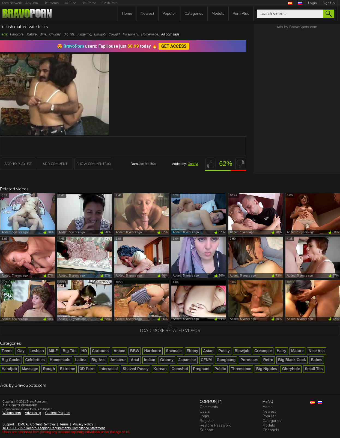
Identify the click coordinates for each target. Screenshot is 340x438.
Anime (119, 351)
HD (84, 351)
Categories (193, 13)
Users (205, 411)
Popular (169, 13)
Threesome (241, 369)
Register (207, 420)
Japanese (187, 360)
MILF (53, 351)
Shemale (174, 351)
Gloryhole (291, 369)
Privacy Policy (83, 424)
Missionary (130, 34)
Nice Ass (317, 351)
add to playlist (18, 164)
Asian (208, 351)
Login (312, 3)
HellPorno (89, 3)
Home (127, 13)
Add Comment (55, 164)
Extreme (67, 369)
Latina (81, 360)
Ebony (192, 351)
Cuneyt (193, 164)
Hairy (281, 351)
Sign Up (329, 3)
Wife (43, 34)
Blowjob (100, 34)
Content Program (57, 413)
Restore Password (215, 425)
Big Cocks (11, 360)
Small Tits (314, 369)
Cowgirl (114, 34)
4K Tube (70, 3)
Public (220, 369)
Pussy (223, 351)
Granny (167, 360)
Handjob (9, 369)
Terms (64, 424)
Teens (7, 351)
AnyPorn (31, 3)
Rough (49, 369)
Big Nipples (266, 369)
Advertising (33, 413)
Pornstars (249, 360)
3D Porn (87, 369)
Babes (316, 360)
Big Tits (69, 34)
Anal (135, 360)
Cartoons (100, 351)
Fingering (84, 34)
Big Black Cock (292, 360)
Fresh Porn (109, 3)
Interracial (108, 369)
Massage (30, 369)
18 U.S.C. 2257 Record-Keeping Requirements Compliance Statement (53, 428)
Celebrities (35, 360)
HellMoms (51, 3)
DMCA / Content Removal (36, 424)
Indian (149, 360)
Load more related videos (170, 331)
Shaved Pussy (135, 369)
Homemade (149, 34)
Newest (147, 13)
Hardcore (16, 34)
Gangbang (226, 360)
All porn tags (170, 34)
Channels (271, 430)
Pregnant (201, 369)
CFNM (206, 360)
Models (218, 13)
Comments (209, 406)
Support (8, 424)
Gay (20, 351)
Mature (31, 34)
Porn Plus (241, 13)
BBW (134, 351)
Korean (159, 369)
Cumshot (180, 369)
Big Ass (98, 360)
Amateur (118, 360)
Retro (268, 360)
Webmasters (11, 413)
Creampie (263, 351)
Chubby (55, 34)
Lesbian (36, 351)
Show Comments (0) (93, 164)
